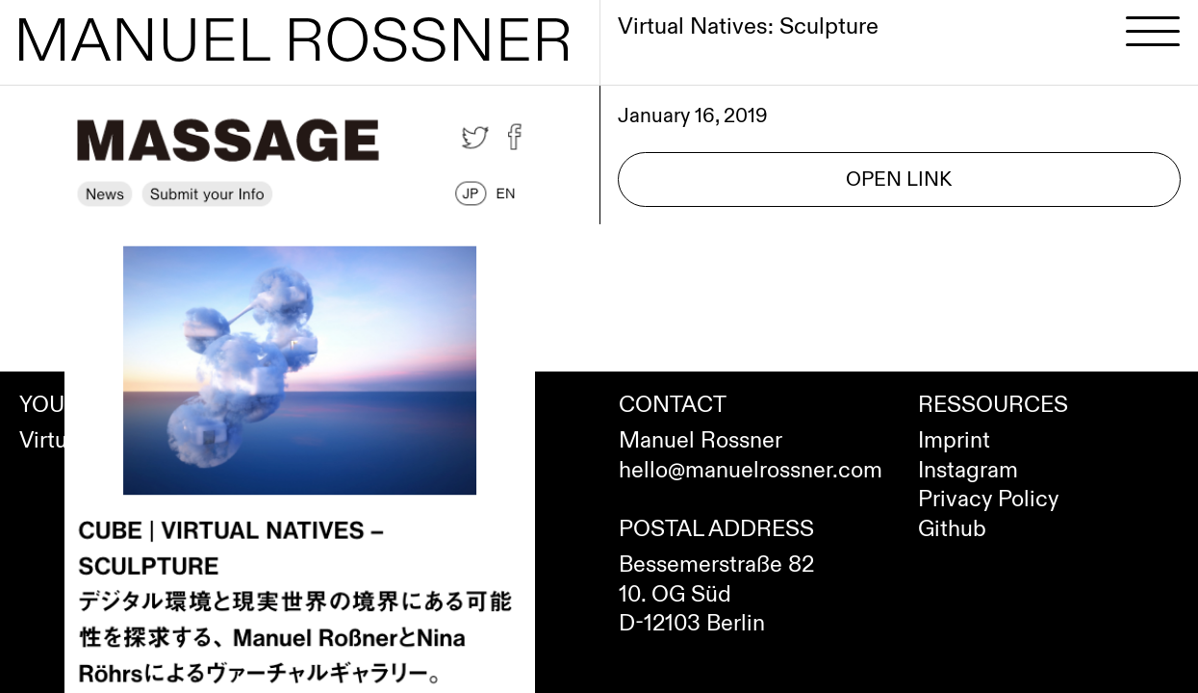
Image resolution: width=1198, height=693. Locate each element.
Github (952, 529)
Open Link (899, 179)
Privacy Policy (988, 499)
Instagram (968, 470)
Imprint (954, 440)
